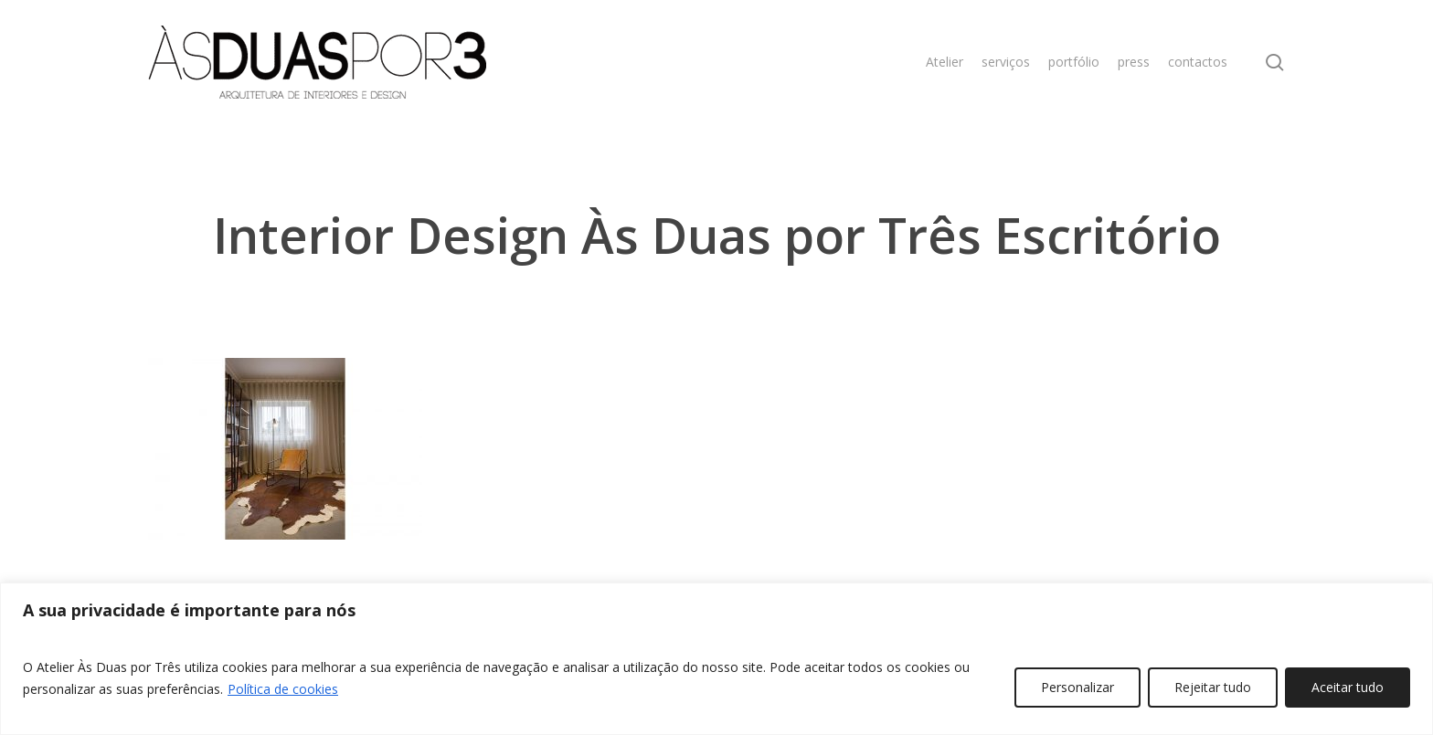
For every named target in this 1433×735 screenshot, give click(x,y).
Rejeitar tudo (1212, 687)
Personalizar (1077, 687)
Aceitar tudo (1347, 687)
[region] (716, 659)
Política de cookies (283, 689)
